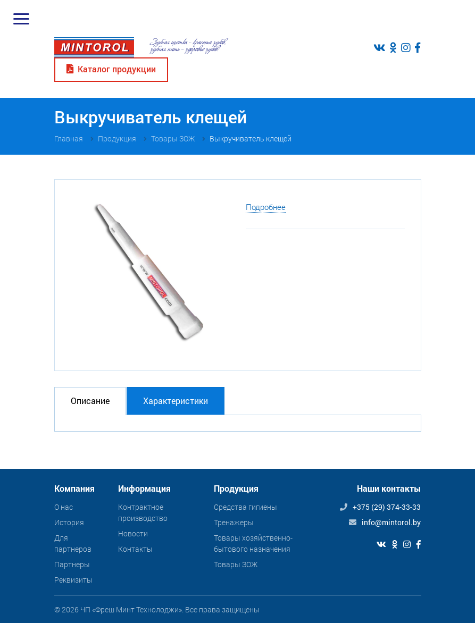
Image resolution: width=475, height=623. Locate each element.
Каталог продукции (111, 68)
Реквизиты (73, 580)
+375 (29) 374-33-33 (387, 507)
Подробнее (266, 206)
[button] (220, 205)
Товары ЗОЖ (235, 564)
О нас (63, 507)
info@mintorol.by (391, 522)
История (69, 522)
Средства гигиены (245, 507)
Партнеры (72, 564)
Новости (133, 533)
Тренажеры (234, 522)
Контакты (135, 549)
